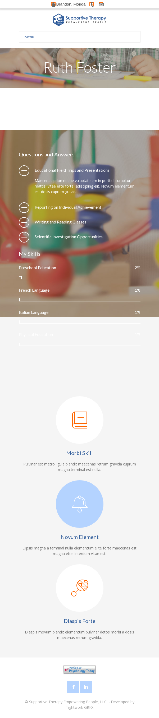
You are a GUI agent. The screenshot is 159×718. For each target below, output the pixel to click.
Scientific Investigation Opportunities (69, 236)
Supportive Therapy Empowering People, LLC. (68, 701)
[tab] (79, 170)
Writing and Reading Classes (60, 221)
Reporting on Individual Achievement (68, 206)
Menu (82, 37)
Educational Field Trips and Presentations (72, 169)
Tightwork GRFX (79, 707)
